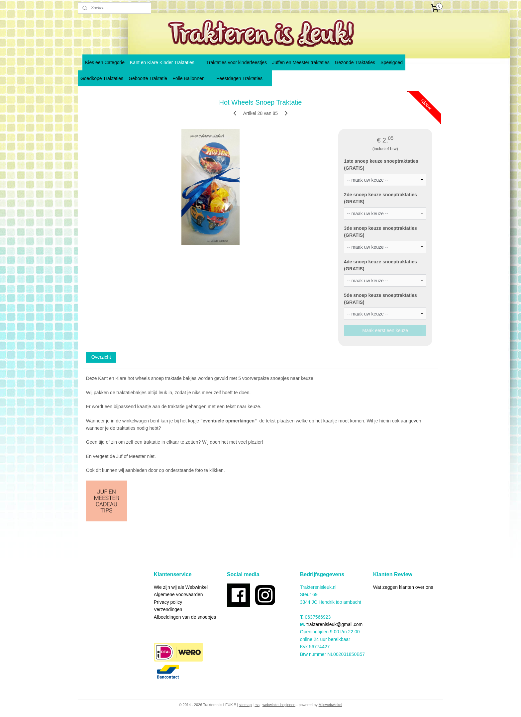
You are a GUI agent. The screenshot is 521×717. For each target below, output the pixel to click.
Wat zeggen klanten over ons (403, 587)
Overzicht (101, 357)
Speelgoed (391, 62)
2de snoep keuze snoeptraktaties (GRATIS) (380, 198)
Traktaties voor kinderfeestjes (236, 62)
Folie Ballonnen (191, 78)
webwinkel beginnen (278, 705)
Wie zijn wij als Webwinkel (181, 587)
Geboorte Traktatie (148, 78)
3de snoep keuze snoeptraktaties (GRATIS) (380, 231)
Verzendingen (168, 609)
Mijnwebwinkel (330, 705)
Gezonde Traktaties (355, 62)
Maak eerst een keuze (385, 330)
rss (257, 705)
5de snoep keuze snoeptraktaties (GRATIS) (380, 299)
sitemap (245, 705)
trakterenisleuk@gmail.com (334, 624)
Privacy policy (168, 602)
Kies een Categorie (105, 62)
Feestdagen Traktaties (243, 78)
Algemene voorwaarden (178, 594)
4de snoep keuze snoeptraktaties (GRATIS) (380, 265)
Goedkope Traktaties (101, 78)
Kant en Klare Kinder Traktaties (165, 62)
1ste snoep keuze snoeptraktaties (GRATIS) (381, 164)
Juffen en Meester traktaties (301, 62)
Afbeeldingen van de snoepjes (185, 617)
